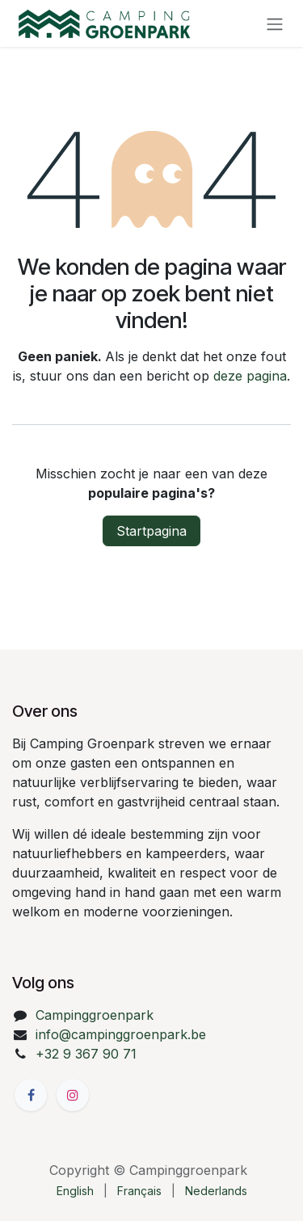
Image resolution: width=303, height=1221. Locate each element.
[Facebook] (31, 1095)
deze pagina (250, 376)
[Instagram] (73, 1095)
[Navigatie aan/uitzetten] (275, 23)
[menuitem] (75, 1191)
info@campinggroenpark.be (121, 1034)
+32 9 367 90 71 (86, 1054)
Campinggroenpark (95, 1015)
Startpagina (151, 531)
